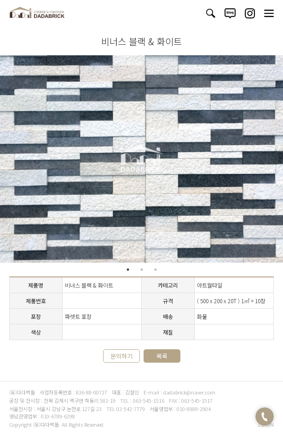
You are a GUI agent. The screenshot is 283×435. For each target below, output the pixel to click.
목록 (161, 356)
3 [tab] (155, 269)
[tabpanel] (141, 159)
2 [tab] (141, 269)
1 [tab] (128, 269)
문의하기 (121, 356)
